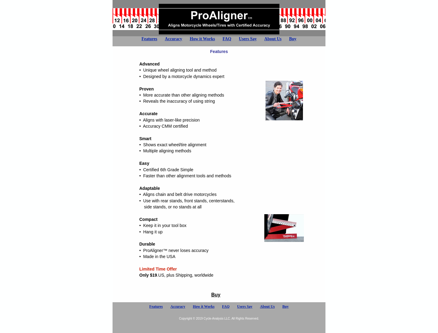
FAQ (227, 39)
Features (149, 39)
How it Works (202, 39)
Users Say (248, 39)
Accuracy (173, 39)
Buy (292, 39)
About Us (272, 39)
